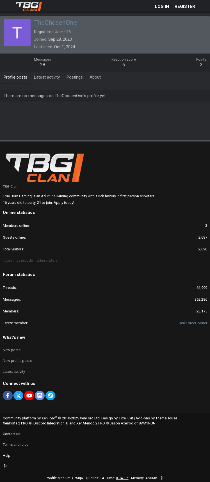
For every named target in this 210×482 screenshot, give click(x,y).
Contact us (11, 434)
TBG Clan (10, 186)
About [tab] (95, 77)
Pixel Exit (126, 418)
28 (42, 64)
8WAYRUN (147, 423)
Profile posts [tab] (15, 77)
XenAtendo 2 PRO (90, 423)
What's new (14, 337)
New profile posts (17, 360)
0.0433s (122, 478)
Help (6, 455)
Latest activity (14, 371)
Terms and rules (15, 444)
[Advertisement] (105, 123)
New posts (11, 350)
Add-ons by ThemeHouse (156, 418)
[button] (161, 478)
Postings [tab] (75, 77)
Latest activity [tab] (47, 77)
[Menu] (7, 6)
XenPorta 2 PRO (15, 423)
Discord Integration (49, 423)
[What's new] (203, 6)
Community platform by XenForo (52, 418)
